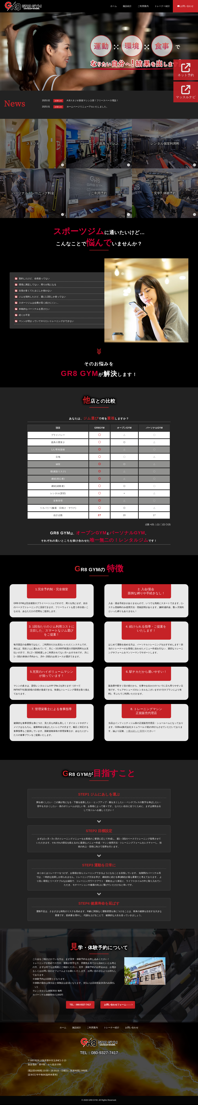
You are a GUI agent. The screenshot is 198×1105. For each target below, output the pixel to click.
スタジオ (33, 143)
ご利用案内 (143, 6)
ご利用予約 (99, 193)
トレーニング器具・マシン (99, 143)
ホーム (113, 6)
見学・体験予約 (165, 193)
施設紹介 (127, 6)
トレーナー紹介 (162, 6)
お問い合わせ (185, 6)
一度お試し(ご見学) (135, 731)
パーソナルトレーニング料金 (33, 193)
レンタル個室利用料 (164, 143)
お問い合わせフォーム (114, 1005)
